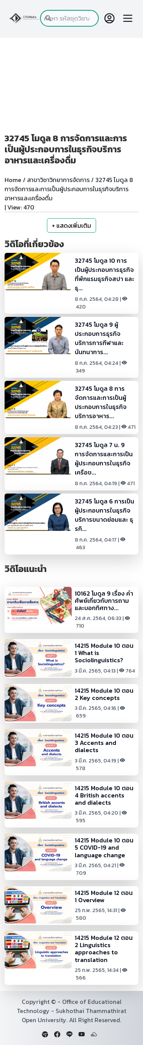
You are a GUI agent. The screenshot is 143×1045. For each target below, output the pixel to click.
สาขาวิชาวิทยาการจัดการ (58, 179)
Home (13, 179)
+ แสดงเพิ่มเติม (71, 225)
